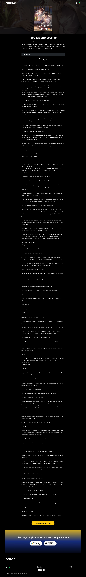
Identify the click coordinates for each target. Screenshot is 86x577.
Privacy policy (39, 567)
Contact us (71, 567)
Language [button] (69, 2)
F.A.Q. (58, 2)
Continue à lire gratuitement (43, 523)
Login (63, 2)
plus (57, 48)
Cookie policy (39, 566)
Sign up (70, 566)
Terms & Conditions (40, 565)
